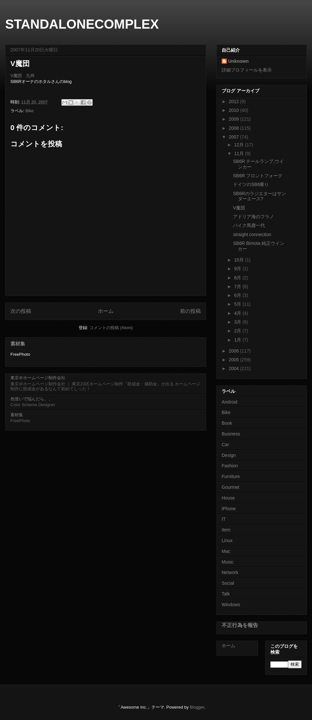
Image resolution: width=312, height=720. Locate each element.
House (228, 497)
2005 (234, 359)
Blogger (197, 707)
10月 (239, 259)
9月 (238, 268)
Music (228, 562)
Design (229, 455)
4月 (238, 313)
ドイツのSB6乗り (251, 184)
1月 (238, 339)
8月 (238, 277)
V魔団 (239, 207)
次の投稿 (20, 311)
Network (230, 572)
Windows (231, 604)
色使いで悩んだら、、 (31, 398)
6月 (238, 295)
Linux (227, 540)
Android (229, 402)
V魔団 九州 (22, 75)
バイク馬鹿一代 (249, 225)
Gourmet (230, 487)
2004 (234, 368)
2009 (234, 119)
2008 (234, 128)
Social (228, 583)
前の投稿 (190, 311)
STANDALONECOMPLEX (82, 24)
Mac (226, 551)
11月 (239, 153)
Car (225, 444)
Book (227, 423)
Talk (226, 593)
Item (226, 529)
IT (224, 519)
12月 (239, 144)
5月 (238, 304)
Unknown (238, 61)
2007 (234, 137)
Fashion (230, 465)
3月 (238, 322)
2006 (234, 350)
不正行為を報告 (240, 625)
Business (231, 433)
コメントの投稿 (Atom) (111, 327)
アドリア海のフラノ (253, 216)
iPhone (229, 508)
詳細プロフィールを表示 (247, 70)
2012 (234, 101)
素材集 (17, 343)
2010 (234, 110)
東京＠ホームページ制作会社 (37, 377)
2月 (238, 330)
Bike (29, 110)
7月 (238, 286)
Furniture (231, 476)
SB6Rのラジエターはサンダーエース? (259, 196)
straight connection (252, 234)
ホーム (105, 311)
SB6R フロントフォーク (257, 175)
